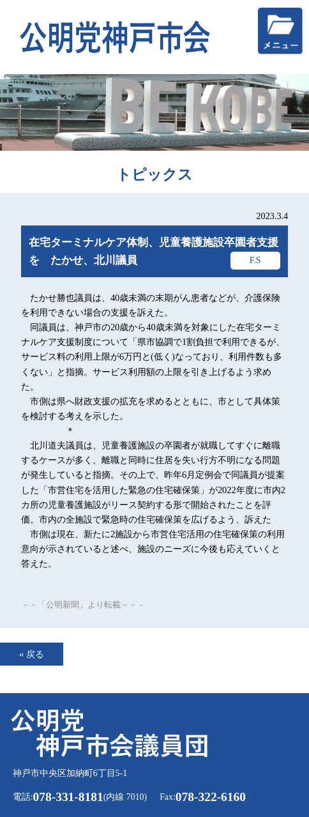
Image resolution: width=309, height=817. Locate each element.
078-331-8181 (68, 797)
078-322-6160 (211, 797)
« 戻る (31, 654)
